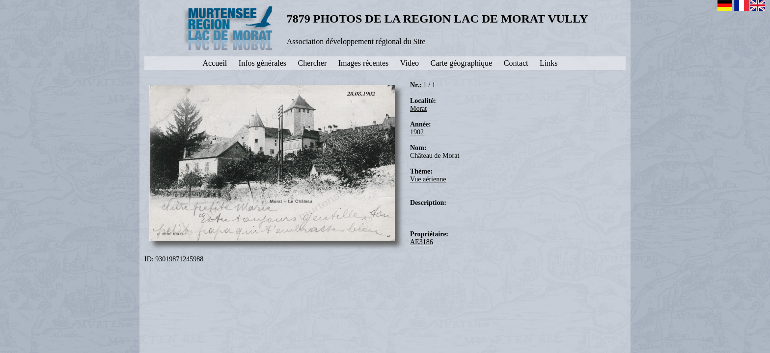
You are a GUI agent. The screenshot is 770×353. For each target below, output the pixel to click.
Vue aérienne (428, 179)
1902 (417, 132)
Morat (418, 108)
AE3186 (421, 242)
